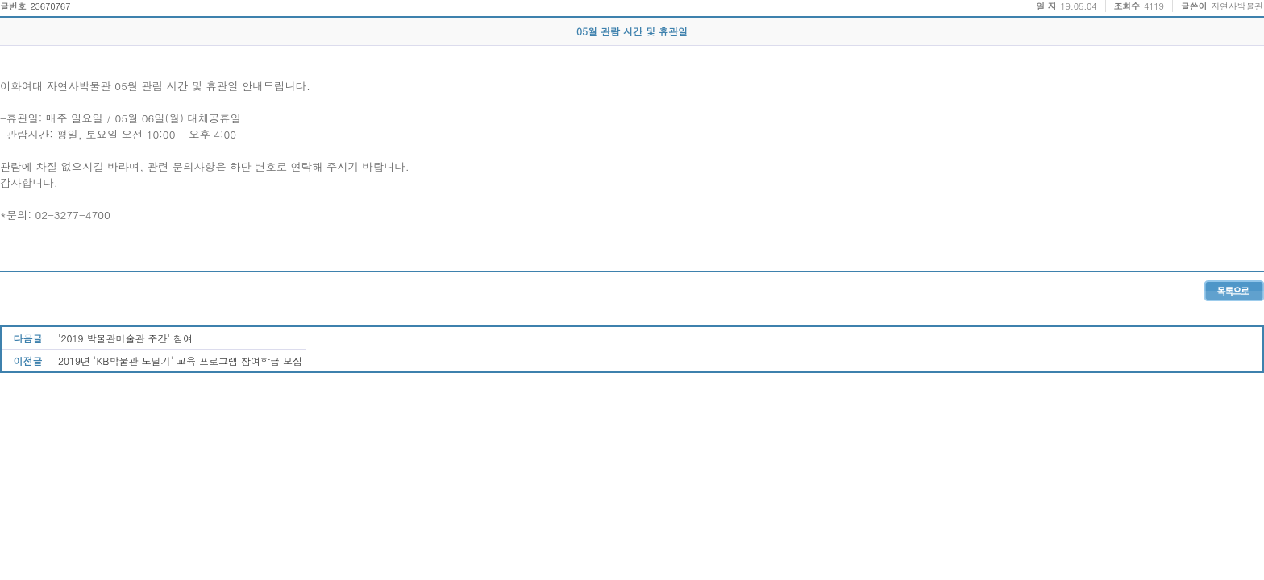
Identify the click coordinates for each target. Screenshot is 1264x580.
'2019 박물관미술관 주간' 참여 (125, 338)
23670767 (50, 6)
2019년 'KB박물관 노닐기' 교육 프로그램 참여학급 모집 (180, 360)
